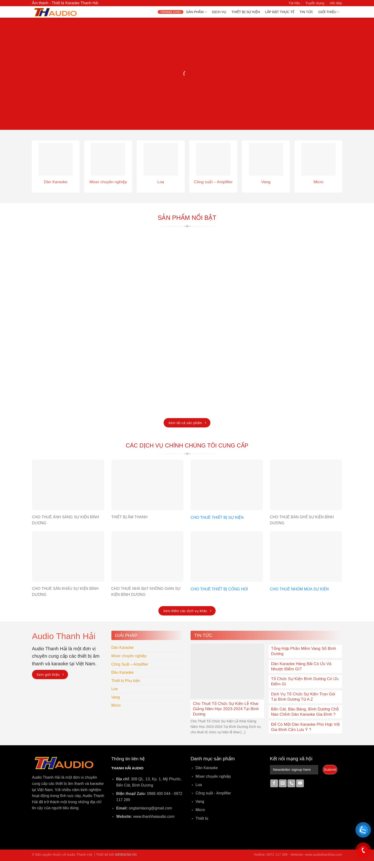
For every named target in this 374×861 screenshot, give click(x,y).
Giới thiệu (329, 12)
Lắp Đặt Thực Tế (279, 12)
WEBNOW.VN (125, 854)
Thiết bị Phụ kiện (125, 681)
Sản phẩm (196, 12)
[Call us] (291, 783)
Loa (114, 689)
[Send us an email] (283, 783)
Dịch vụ (219, 12)
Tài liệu (294, 3)
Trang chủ (170, 12)
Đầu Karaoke (122, 672)
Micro (116, 705)
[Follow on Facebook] (274, 783)
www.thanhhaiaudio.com (153, 816)
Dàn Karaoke (122, 648)
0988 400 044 (158, 794)
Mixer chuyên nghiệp (129, 656)
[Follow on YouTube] (300, 783)
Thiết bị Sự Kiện (246, 12)
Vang (115, 697)
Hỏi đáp (336, 3)
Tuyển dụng (314, 3)
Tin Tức (306, 12)
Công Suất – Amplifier (129, 664)
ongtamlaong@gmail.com (150, 808)
